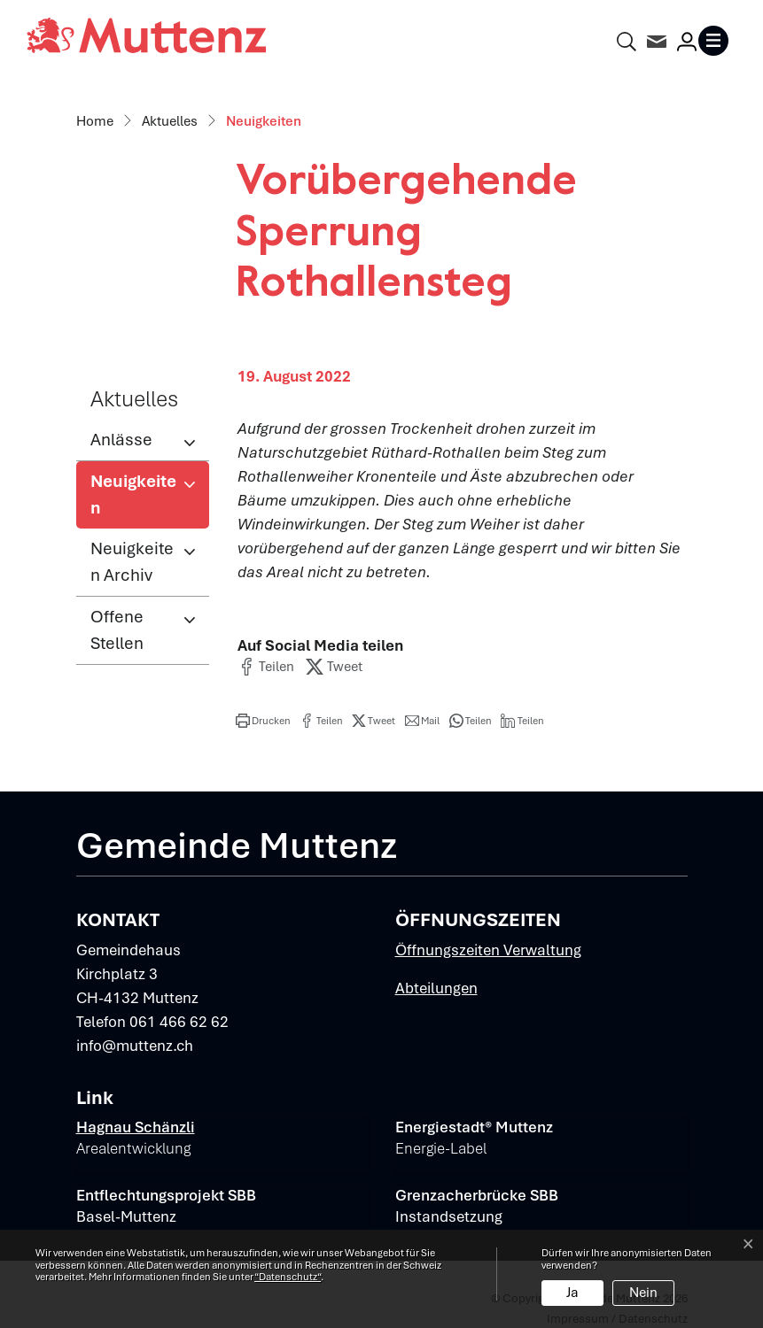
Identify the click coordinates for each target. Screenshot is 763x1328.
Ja (572, 1292)
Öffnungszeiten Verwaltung (488, 950)
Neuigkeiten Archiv (132, 561)
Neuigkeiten (148, 499)
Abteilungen (436, 988)
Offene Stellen (117, 630)
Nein (643, 1292)
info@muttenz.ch (134, 1045)
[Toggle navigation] (716, 40)
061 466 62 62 (179, 1021)
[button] (265, 667)
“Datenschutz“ (287, 1276)
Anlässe (121, 440)
